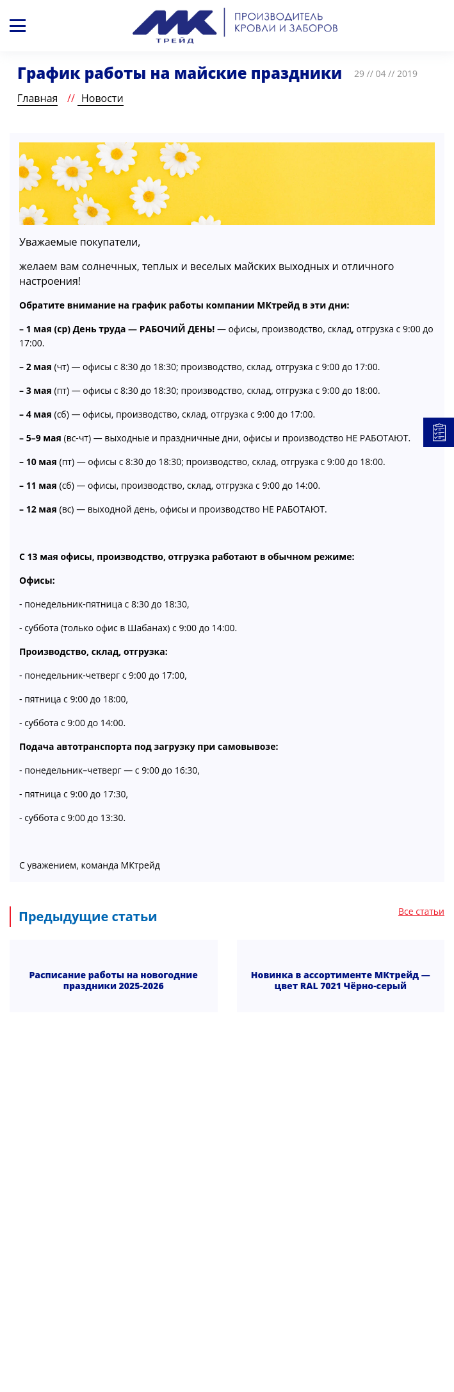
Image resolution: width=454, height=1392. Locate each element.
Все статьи (421, 911)
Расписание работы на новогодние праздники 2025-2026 (113, 981)
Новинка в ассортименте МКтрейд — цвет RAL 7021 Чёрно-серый (340, 981)
